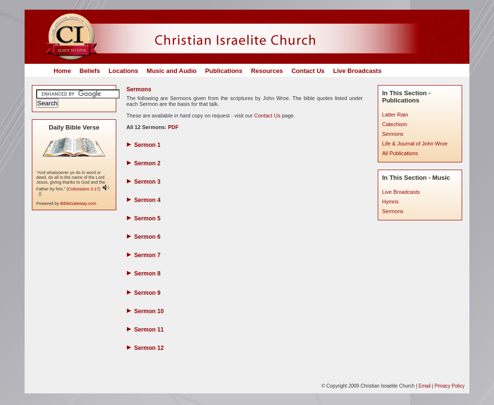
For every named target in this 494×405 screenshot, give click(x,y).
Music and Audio (172, 70)
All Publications (400, 153)
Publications (223, 70)
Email (425, 386)
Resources (267, 70)
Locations (123, 70)
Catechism (394, 124)
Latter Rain (395, 114)
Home (62, 70)
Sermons (392, 134)
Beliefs (90, 70)
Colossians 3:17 (83, 189)
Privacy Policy (450, 386)
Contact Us (308, 70)
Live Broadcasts (357, 70)
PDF (172, 127)
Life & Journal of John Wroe (415, 143)
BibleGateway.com (78, 203)
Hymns (390, 201)
